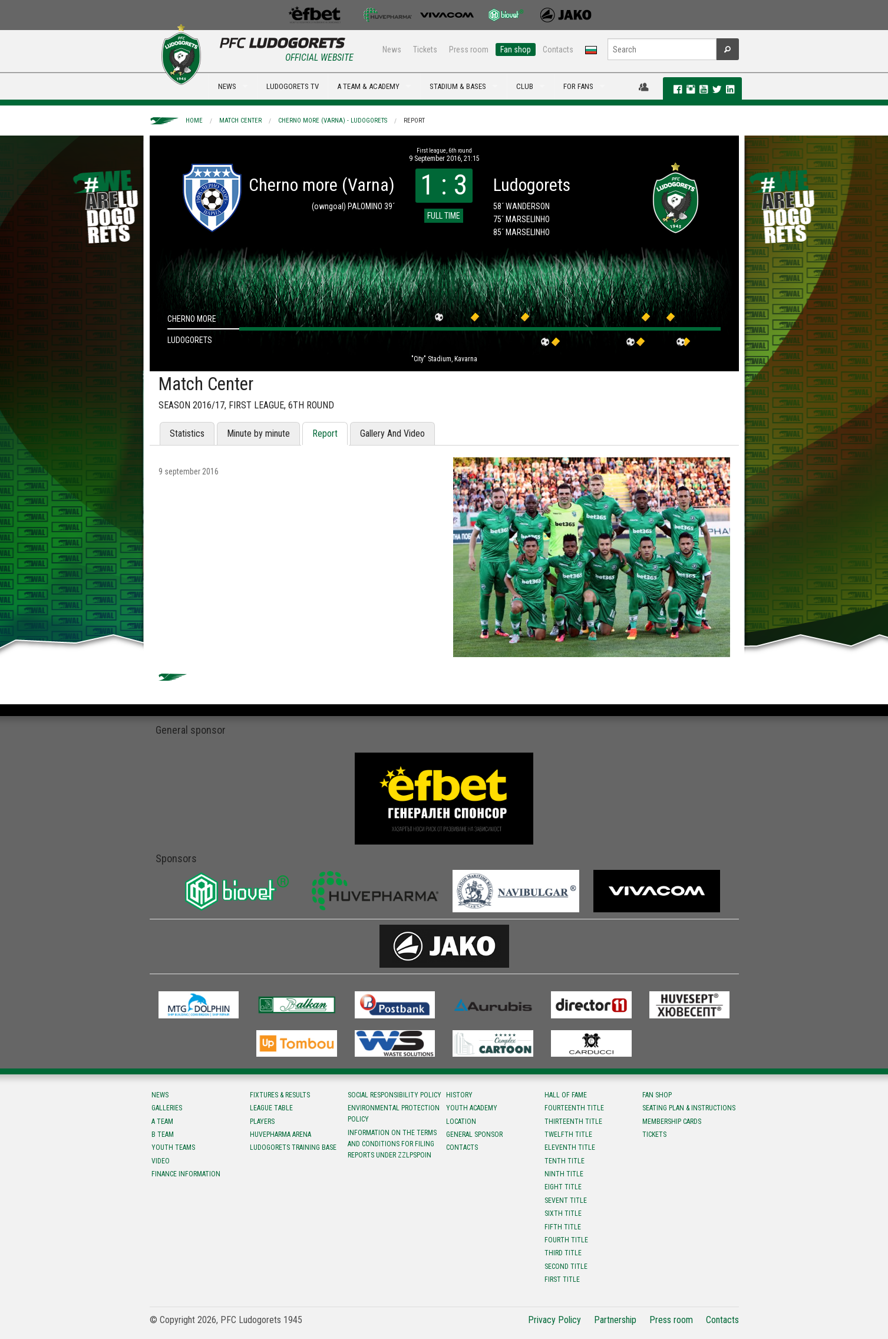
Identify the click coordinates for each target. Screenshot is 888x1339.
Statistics (187, 433)
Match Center (240, 120)
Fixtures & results (280, 1095)
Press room (468, 49)
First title (562, 1279)
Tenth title (564, 1161)
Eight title (563, 1187)
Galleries (166, 1108)
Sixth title (563, 1213)
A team (162, 1121)
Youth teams (173, 1147)
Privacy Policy (554, 1319)
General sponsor (474, 1134)
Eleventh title (569, 1147)
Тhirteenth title (573, 1121)
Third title (563, 1253)
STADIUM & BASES (458, 86)
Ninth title (563, 1174)
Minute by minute (258, 433)
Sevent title (565, 1200)
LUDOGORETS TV (292, 86)
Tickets (425, 49)
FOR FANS (578, 86)
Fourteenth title (574, 1108)
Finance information (185, 1174)
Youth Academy (471, 1108)
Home (194, 120)
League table (271, 1108)
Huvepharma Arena (280, 1134)
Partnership (615, 1319)
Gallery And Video (392, 433)
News (391, 49)
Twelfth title (568, 1134)
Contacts (558, 49)
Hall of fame (565, 1095)
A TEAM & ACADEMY (368, 86)
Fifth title (562, 1227)
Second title (565, 1266)
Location (461, 1121)
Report (414, 120)
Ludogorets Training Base (293, 1147)
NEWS (227, 86)
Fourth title (566, 1240)
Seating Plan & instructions (688, 1108)
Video (160, 1161)
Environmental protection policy (394, 1113)
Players (262, 1121)
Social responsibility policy (394, 1095)
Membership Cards (671, 1121)
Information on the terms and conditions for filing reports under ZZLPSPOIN (392, 1144)
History (459, 1095)
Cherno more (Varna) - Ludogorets (332, 120)
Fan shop (515, 49)
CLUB (524, 86)
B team (162, 1134)
